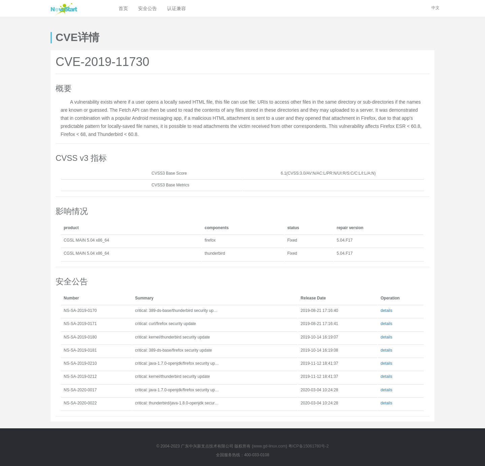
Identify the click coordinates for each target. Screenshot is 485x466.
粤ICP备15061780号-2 (308, 446)
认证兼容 (176, 8)
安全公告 (147, 8)
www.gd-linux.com (269, 446)
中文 (435, 7)
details (386, 310)
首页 (123, 8)
